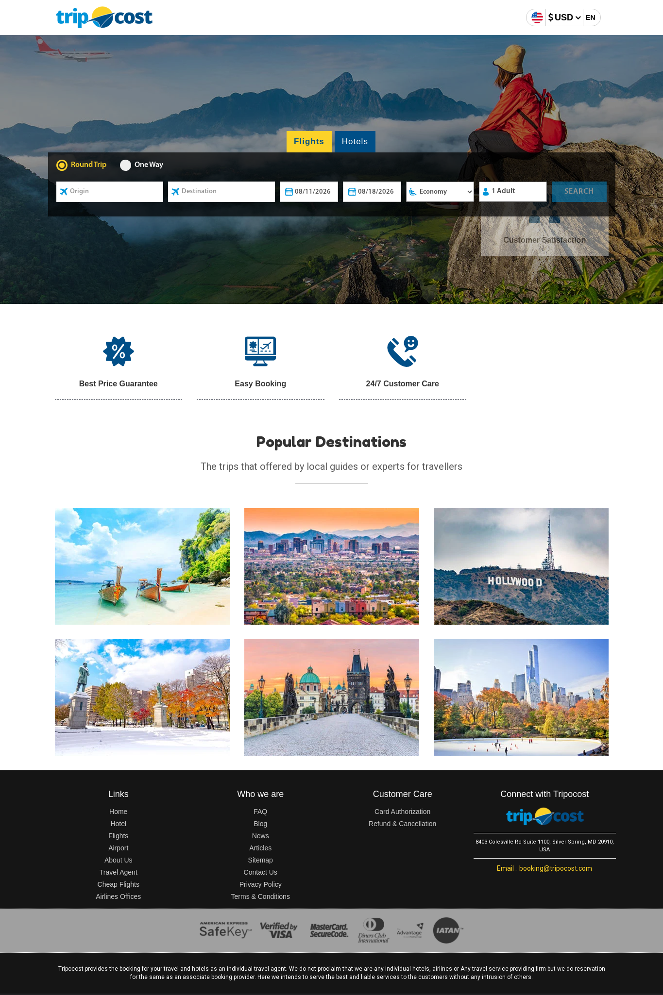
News (260, 836)
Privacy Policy (260, 884)
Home (118, 811)
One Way (149, 165)
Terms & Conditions (260, 896)
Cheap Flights (118, 884)
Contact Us (260, 872)
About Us (118, 860)
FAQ (260, 811)
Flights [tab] (309, 141)
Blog (260, 824)
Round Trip (88, 165)
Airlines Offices (118, 896)
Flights (118, 836)
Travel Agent (118, 872)
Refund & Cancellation (402, 824)
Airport (118, 848)
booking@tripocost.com (544, 868)
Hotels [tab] (355, 141)
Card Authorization (402, 811)
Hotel (118, 824)
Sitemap (260, 860)
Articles (260, 848)
